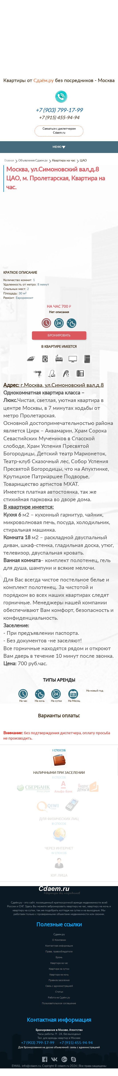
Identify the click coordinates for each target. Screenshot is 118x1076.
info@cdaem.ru (31, 1066)
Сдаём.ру (43, 80)
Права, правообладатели (59, 951)
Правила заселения (59, 980)
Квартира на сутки (59, 969)
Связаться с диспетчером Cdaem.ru (59, 130)
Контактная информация (59, 946)
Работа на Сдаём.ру (59, 997)
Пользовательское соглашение (59, 1003)
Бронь (59, 957)
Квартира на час (59, 963)
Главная (9, 160)
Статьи (59, 992)
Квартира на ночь (59, 974)
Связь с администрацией (59, 986)
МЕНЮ (59, 147)
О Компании (59, 940)
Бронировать (59, 335)
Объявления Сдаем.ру (33, 160)
